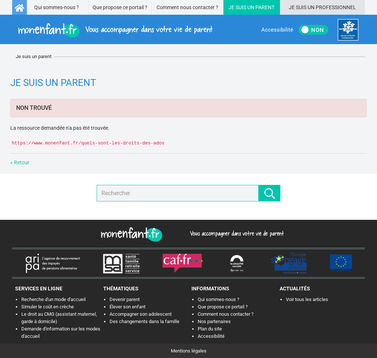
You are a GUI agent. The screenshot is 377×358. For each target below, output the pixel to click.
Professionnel (336, 7)
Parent (264, 7)
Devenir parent (124, 299)
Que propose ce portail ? (120, 7)
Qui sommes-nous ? (56, 7)
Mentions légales (189, 351)
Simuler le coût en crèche (47, 306)
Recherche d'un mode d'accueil (53, 299)
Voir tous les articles (307, 299)
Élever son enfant (127, 306)
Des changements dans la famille (144, 321)
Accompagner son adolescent (140, 314)
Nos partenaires (214, 321)
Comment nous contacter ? (187, 7)
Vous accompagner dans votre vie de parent (236, 233)
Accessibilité (211, 336)
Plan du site (210, 329)
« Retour (19, 162)
